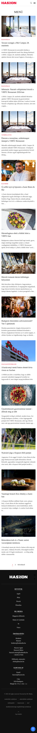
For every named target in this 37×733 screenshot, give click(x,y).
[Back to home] (8, 3)
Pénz (18, 597)
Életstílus (19, 605)
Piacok (18, 601)
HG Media (29, 694)
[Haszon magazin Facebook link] (35, 579)
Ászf (28, 703)
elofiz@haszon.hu (18, 661)
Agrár (18, 594)
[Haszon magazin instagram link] (35, 575)
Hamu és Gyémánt (18, 620)
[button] (31, 3)
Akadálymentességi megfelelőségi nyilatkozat (18, 707)
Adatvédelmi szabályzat (26, 699)
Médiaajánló (11, 703)
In (18, 624)
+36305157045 (18, 655)
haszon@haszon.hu (18, 675)
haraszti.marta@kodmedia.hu (18, 652)
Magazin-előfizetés (18, 616)
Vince (18, 627)
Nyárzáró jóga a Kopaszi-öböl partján (16, 453)
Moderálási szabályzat (11, 699)
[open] (33, 729)
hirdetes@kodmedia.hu (18, 643)
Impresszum (20, 703)
